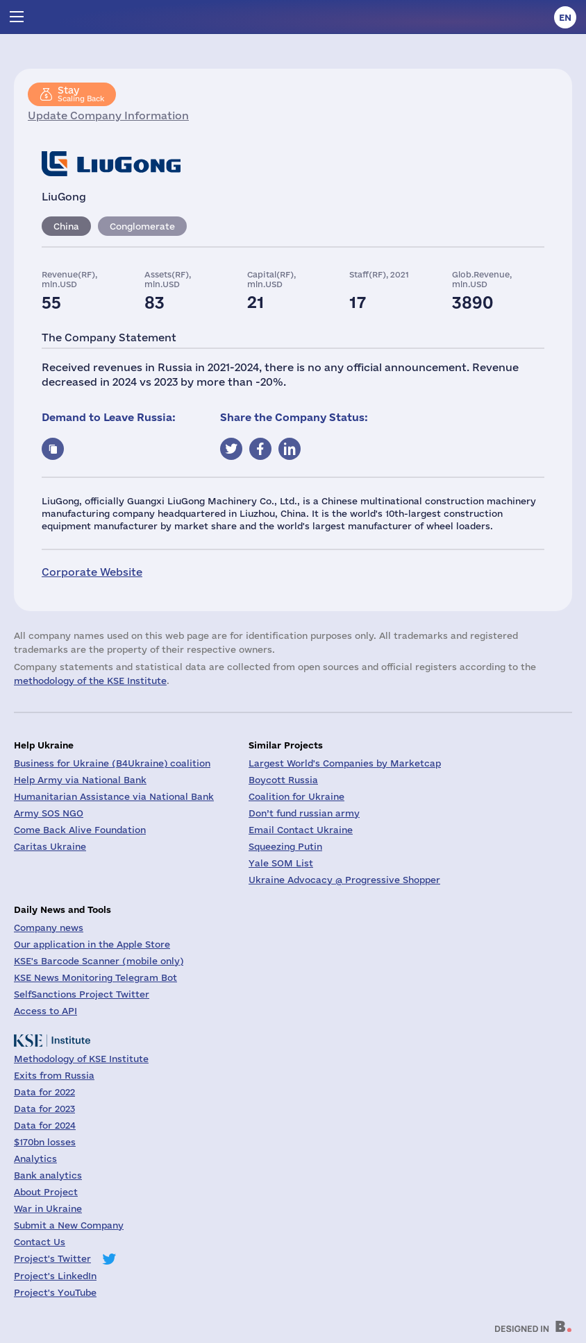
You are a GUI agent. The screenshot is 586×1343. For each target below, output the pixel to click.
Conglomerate (142, 226)
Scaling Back (81, 94)
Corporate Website (92, 572)
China (66, 226)
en (565, 17)
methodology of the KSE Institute (90, 680)
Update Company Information (108, 115)
